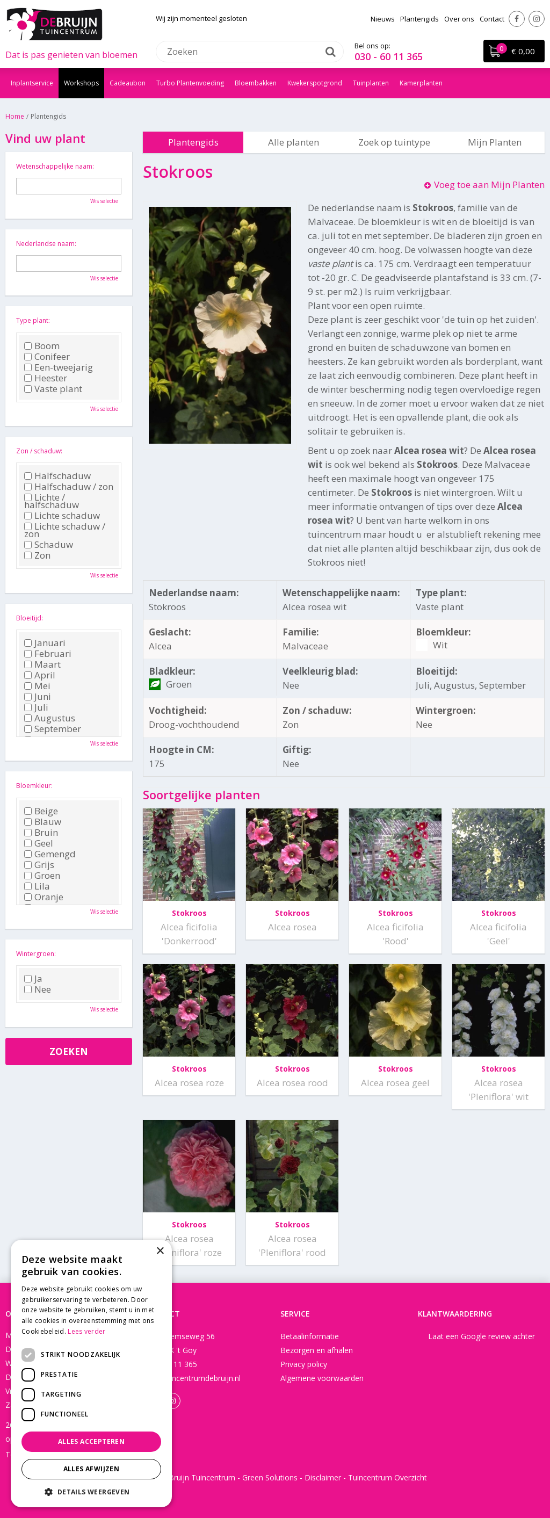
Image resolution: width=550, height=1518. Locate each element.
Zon (37, 555)
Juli (36, 707)
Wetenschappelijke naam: (55, 166)
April (39, 675)
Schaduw (48, 544)
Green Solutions (270, 1477)
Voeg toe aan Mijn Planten (489, 184)
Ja (33, 978)
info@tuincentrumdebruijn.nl (192, 1378)
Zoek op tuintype (394, 142)
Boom (42, 346)
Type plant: (33, 320)
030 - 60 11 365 (388, 56)
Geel (38, 843)
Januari (45, 643)
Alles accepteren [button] (91, 1441)
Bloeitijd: (29, 618)
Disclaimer (323, 1477)
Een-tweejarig (58, 367)
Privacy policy (303, 1364)
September (52, 729)
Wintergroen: (36, 953)
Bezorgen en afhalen (316, 1350)
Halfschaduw (57, 476)
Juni (37, 696)
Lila (37, 886)
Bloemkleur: (34, 785)
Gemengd (50, 854)
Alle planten (293, 142)
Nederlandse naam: (46, 243)
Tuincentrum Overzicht (387, 1477)
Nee (37, 989)
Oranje (43, 897)
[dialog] (91, 1373)
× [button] (160, 1251)
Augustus (49, 718)
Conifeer (47, 356)
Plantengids (193, 142)
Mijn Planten (495, 142)
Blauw (42, 822)
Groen (42, 875)
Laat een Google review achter (481, 1336)
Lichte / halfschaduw (51, 501)
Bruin (41, 832)
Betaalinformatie (309, 1336)
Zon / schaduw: (39, 451)
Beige (41, 811)
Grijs (39, 865)
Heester (45, 378)
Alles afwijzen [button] (91, 1468)
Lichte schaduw (62, 515)
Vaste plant (53, 389)
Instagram (537, 19)
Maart (42, 664)
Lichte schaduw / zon (64, 530)
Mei (37, 686)
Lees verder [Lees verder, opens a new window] (86, 1331)
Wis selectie (104, 201)
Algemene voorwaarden (322, 1378)
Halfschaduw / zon (68, 486)
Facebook (517, 19)
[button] (91, 1491)
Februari (47, 653)
